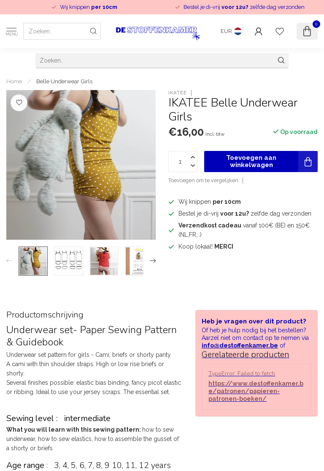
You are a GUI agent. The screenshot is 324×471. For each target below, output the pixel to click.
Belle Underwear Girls (64, 81)
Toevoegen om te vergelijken (203, 180)
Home (14, 81)
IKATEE (177, 92)
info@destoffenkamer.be (240, 345)
